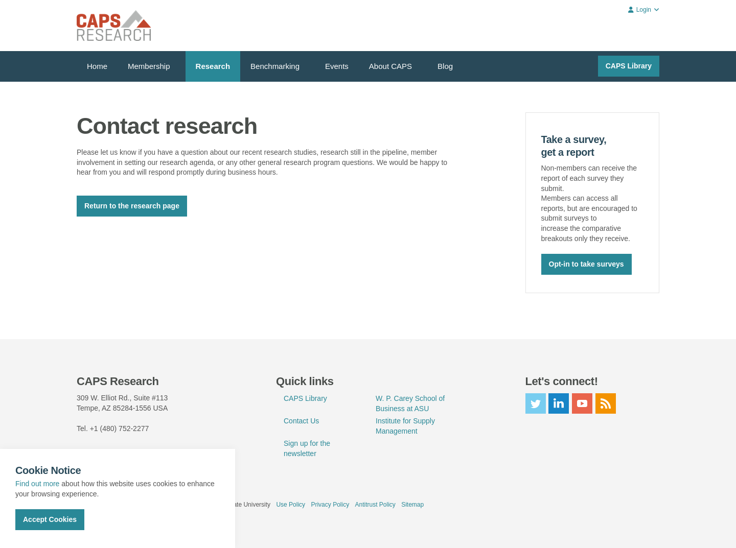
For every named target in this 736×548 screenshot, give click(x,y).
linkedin (558, 403)
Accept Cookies (50, 519)
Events (337, 66)
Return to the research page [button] (131, 206)
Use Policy (290, 504)
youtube (582, 403)
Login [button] (643, 9)
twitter (535, 403)
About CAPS (390, 66)
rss (605, 403)
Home (97, 66)
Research (213, 66)
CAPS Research (114, 25)
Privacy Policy (330, 504)
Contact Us (301, 420)
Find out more (37, 484)
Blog (445, 66)
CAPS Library (629, 66)
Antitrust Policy (375, 504)
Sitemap (412, 504)
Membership (149, 66)
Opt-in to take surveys (586, 263)
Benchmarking (275, 66)
